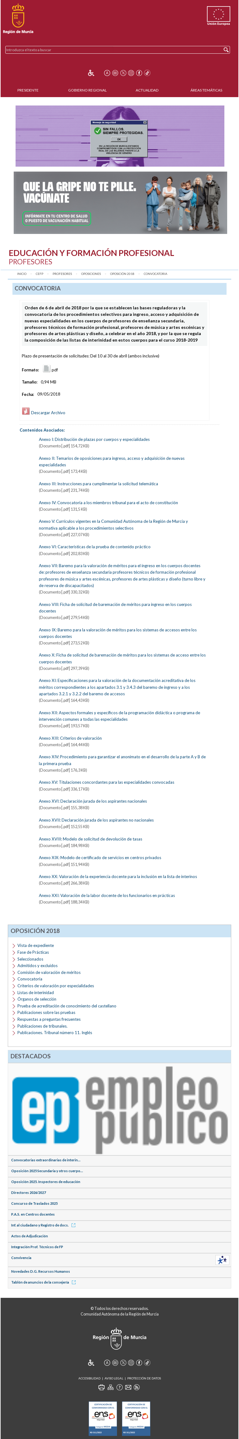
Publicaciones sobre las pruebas (46, 1012)
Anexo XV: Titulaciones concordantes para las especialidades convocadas (106, 782)
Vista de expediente (35, 945)
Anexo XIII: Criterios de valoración (70, 738)
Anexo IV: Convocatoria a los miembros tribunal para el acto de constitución (108, 502)
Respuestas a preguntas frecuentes (49, 1019)
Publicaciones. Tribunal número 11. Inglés (54, 1032)
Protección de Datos (144, 1378)
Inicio (21, 274)
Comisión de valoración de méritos (49, 972)
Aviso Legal (114, 1378)
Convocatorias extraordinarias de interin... (46, 1160)
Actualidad (147, 90)
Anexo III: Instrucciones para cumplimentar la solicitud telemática (98, 483)
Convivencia (21, 1258)
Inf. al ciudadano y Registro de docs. (44, 1225)
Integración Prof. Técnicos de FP (37, 1247)
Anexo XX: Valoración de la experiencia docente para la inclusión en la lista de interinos (118, 876)
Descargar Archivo (43, 412)
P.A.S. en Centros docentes (33, 1214)
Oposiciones (91, 274)
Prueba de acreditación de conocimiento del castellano (66, 1005)
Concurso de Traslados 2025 (34, 1203)
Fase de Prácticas (33, 952)
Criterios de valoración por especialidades (55, 985)
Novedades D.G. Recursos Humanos (40, 1271)
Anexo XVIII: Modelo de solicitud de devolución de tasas (90, 838)
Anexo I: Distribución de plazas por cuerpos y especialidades (94, 439)
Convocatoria (155, 274)
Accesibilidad (89, 1378)
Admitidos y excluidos (37, 965)
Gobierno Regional (87, 90)
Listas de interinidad (35, 992)
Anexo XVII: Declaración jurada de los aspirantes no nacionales (96, 820)
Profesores (62, 274)
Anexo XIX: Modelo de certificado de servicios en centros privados (100, 857)
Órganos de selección (36, 999)
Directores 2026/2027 (28, 1192)
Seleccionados (30, 959)
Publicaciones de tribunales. (42, 1026)
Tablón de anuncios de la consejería (44, 1282)
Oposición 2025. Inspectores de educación (45, 1182)
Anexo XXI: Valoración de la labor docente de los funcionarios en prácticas (107, 895)
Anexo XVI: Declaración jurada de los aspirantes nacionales (93, 801)
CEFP (39, 274)
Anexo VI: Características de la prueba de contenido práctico (95, 546)
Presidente (28, 90)
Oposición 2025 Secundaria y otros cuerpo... (47, 1171)
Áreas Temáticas (206, 90)
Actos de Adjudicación (29, 1236)
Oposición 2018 (122, 274)
